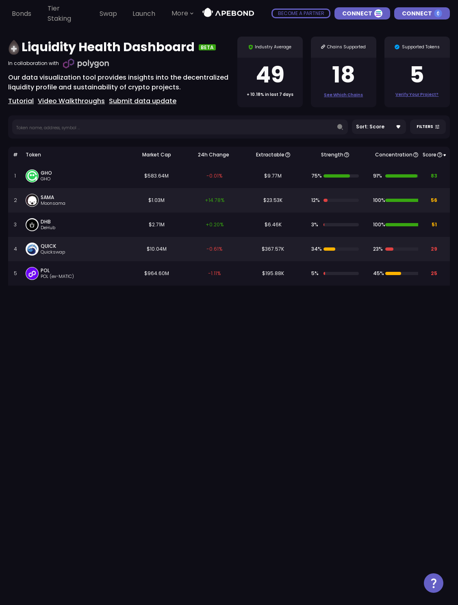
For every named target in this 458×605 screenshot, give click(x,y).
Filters (428, 126)
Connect (362, 13)
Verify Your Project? (416, 94)
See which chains (343, 95)
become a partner (301, 13)
